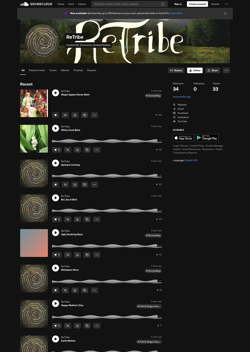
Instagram (181, 117)
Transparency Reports (185, 153)
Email (178, 109)
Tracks (53, 70)
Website (180, 105)
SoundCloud (36, 4)
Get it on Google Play (207, 137)
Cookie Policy (197, 146)
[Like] (55, 115)
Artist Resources (191, 149)
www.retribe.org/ (182, 97)
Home (61, 4)
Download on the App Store (183, 137)
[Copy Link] (84, 115)
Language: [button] (185, 160)
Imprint (177, 149)
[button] (226, 4)
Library (82, 4)
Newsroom (208, 149)
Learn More (176, 13)
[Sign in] (178, 4)
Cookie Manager (214, 146)
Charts (219, 149)
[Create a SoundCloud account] (197, 4)
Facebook (180, 113)
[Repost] (65, 115)
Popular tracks (37, 70)
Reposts (91, 70)
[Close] (225, 13)
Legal (176, 146)
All (23, 70)
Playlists (78, 70)
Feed (71, 4)
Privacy (184, 146)
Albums (65, 70)
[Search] (129, 4)
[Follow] (195, 70)
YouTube (180, 121)
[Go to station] (176, 70)
